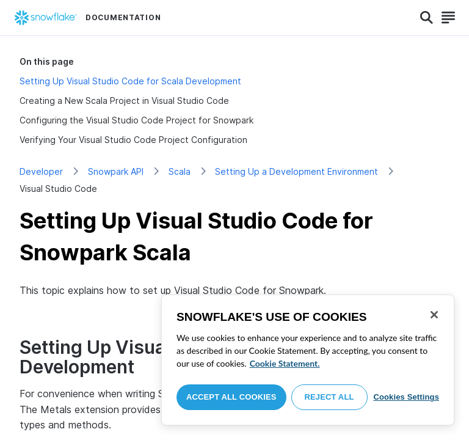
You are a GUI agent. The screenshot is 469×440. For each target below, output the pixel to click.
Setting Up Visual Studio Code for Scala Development (130, 81)
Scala (180, 171)
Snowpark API (116, 171)
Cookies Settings (406, 397)
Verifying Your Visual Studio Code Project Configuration (133, 139)
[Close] (434, 314)
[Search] (426, 18)
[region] (307, 360)
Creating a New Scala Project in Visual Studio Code (124, 100)
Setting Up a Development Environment (296, 171)
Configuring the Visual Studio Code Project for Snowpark (136, 120)
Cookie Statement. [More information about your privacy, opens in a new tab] (285, 363)
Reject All (329, 397)
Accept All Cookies (231, 397)
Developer (41, 171)
